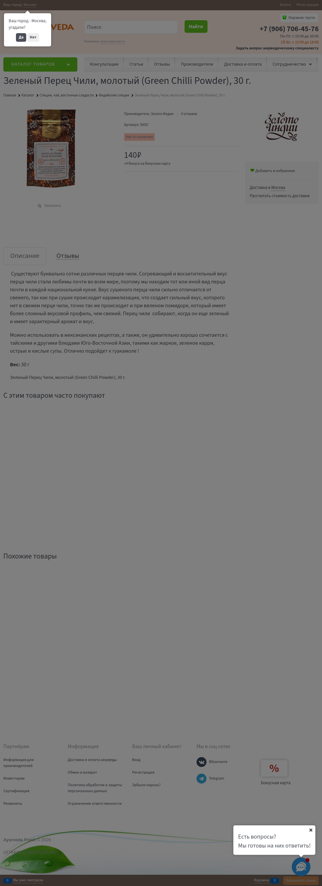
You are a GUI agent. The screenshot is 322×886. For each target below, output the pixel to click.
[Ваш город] (310, 830)
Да (21, 37)
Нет (33, 37)
